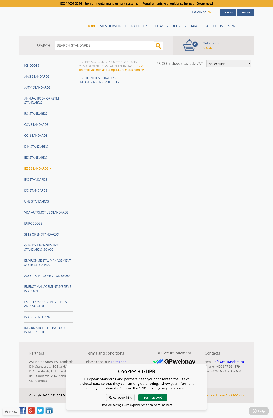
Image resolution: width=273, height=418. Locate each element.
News (232, 26)
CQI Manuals (38, 381)
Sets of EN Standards (41, 234)
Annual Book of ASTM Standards (41, 100)
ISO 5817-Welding (37, 317)
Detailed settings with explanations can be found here (137, 405)
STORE (91, 26)
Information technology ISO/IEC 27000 (44, 330)
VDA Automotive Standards (46, 212)
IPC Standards (35, 179)
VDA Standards (61, 376)
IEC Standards (35, 157)
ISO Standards (35, 190)
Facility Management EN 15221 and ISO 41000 (48, 304)
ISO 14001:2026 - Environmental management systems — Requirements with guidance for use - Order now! (136, 4)
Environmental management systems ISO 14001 (47, 262)
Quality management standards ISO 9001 (41, 247)
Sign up (245, 12)
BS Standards (63, 362)
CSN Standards (36, 124)
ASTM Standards (37, 87)
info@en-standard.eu (229, 362)
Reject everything (120, 397)
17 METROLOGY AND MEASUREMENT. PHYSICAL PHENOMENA (108, 64)
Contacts (159, 26)
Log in (228, 12)
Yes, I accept (153, 397)
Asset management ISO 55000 (47, 276)
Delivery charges (187, 26)
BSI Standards (35, 114)
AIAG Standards (36, 76)
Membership (110, 26)
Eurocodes (33, 223)
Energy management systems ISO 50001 (47, 289)
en (209, 12)
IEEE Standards (94, 62)
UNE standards (36, 201)
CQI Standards (36, 135)
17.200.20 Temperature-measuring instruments (99, 80)
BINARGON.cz (235, 395)
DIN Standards (36, 146)
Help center (136, 26)
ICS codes (31, 65)
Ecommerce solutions (211, 395)
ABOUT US (215, 26)
